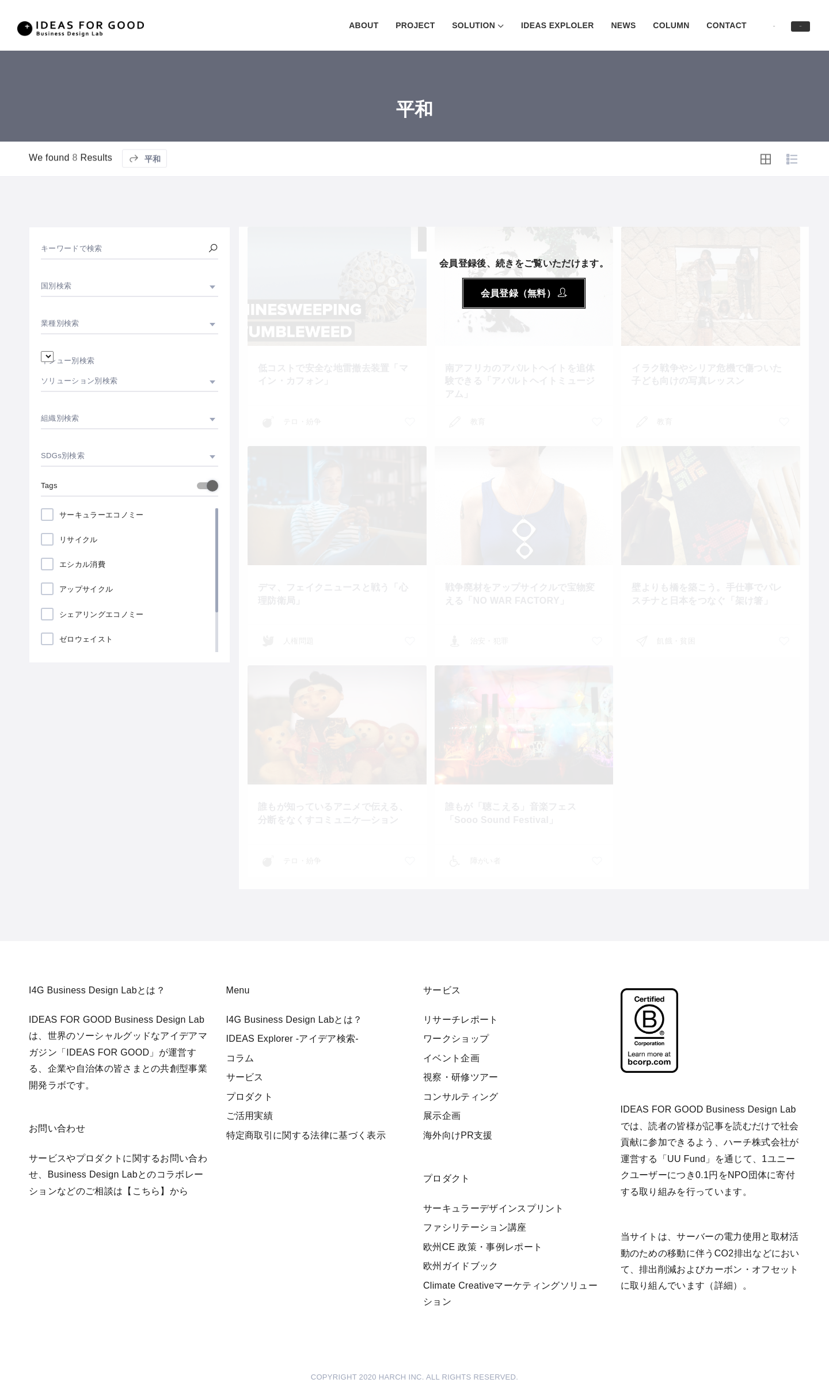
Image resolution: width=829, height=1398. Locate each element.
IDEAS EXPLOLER (496, 25)
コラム (240, 1058)
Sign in (784, 26)
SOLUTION (412, 25)
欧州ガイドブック (461, 1266)
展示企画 (442, 1116)
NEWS (562, 25)
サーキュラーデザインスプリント (493, 1208)
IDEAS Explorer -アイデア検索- (292, 1038)
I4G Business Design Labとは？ (294, 1019)
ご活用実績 (249, 1116)
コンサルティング (461, 1097)
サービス (245, 1077)
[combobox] (129, 286)
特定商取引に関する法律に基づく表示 (306, 1135)
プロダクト (249, 1097)
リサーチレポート (461, 1019)
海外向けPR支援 (458, 1135)
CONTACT (665, 25)
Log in (728, 24)
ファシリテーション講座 (475, 1227)
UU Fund (686, 1159)
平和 (144, 190)
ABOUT (302, 25)
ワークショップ (456, 1038)
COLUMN (610, 25)
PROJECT (354, 25)
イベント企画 (451, 1058)
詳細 (723, 1285)
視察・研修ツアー (461, 1077)
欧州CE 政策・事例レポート (482, 1247)
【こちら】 (146, 1191)
